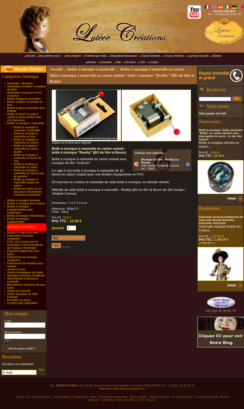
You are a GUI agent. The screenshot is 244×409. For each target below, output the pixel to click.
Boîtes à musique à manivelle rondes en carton (26, 182)
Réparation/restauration (124, 55)
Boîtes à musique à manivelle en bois (26, 135)
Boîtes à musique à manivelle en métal (26, 165)
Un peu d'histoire (174, 55)
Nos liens (130, 62)
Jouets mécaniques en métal (25, 272)
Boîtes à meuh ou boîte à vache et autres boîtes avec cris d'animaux (24, 117)
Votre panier (218, 106)
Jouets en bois (16, 269)
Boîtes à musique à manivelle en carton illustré (26, 148)
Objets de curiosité (18, 290)
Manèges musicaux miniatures (26, 275)
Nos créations (73, 55)
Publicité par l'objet (96, 55)
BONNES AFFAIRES (21, 227)
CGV (142, 62)
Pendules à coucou (19, 299)
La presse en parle (198, 55)
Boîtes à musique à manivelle (25, 123)
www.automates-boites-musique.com (122, 388)
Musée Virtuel (28, 69)
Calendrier (106, 62)
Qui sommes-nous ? (50, 55)
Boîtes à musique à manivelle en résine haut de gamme (29, 173)
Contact (153, 62)
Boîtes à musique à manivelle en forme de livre (27, 157)
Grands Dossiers (151, 55)
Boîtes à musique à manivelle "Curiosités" (27, 129)
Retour (61, 247)
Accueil (31, 55)
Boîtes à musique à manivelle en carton (26, 141)
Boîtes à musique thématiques (26, 215)
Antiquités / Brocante (20, 83)
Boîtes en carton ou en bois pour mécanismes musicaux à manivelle (28, 191)
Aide (118, 62)
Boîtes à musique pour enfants (26, 203)
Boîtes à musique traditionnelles (18, 220)
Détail (231, 198)
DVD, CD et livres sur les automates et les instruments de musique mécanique (25, 244)
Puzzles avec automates (22, 303)
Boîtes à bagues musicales (24, 98)
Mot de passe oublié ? (22, 348)
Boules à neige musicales (23, 232)
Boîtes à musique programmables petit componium (20, 209)
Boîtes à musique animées (23, 200)
